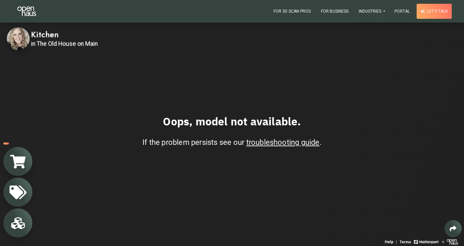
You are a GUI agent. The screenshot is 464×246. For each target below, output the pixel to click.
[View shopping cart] (17, 161)
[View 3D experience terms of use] (406, 241)
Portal (402, 11)
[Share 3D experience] (453, 228)
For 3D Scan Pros (292, 11)
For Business (335, 11)
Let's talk (434, 11)
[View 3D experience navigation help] (391, 241)
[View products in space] (17, 192)
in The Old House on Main (64, 43)
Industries (370, 11)
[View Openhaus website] (450, 241)
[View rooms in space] (17, 222)
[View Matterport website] (426, 241)
